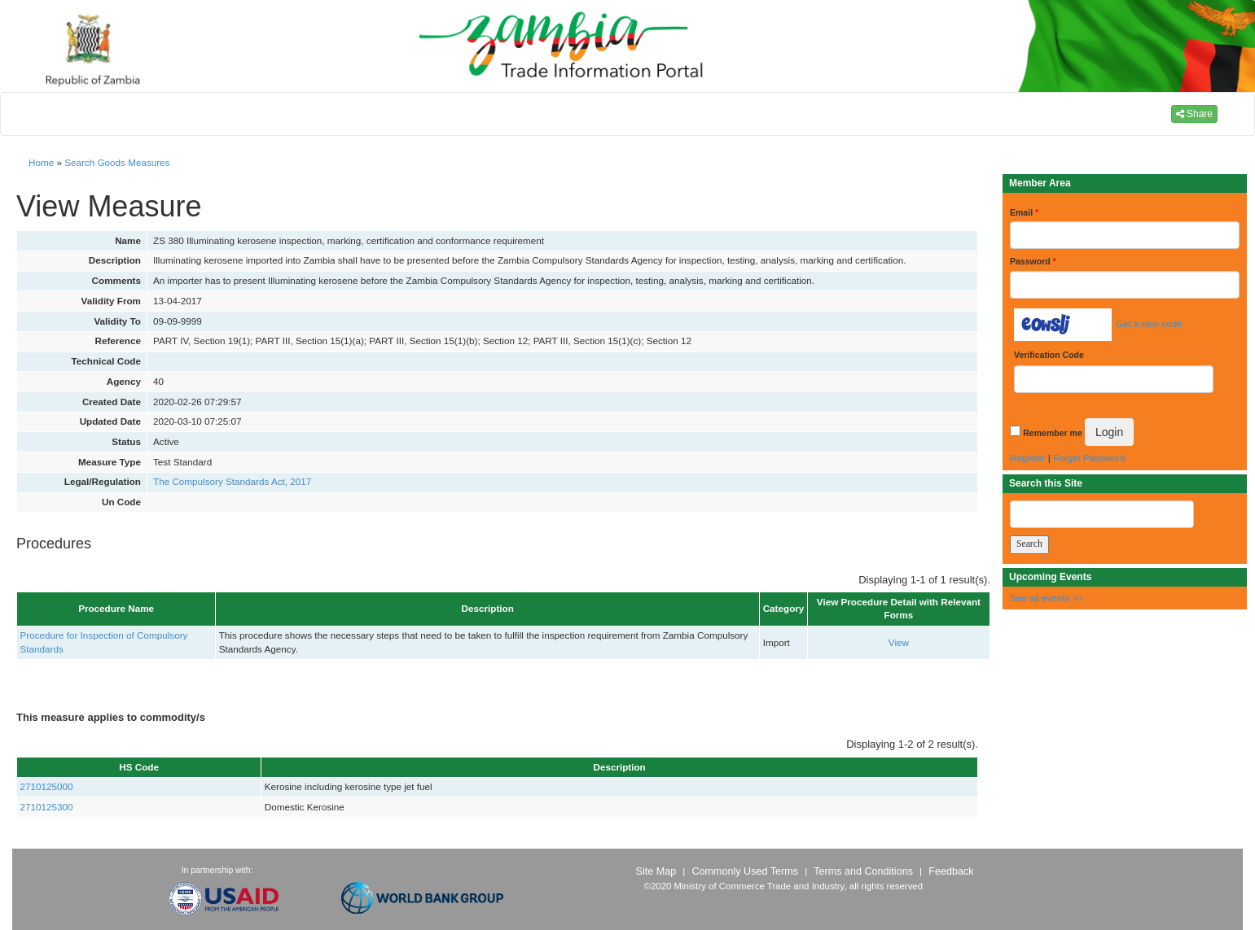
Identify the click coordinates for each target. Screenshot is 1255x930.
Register (1028, 457)
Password (1033, 261)
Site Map (656, 871)
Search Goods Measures (116, 162)
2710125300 (46, 806)
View (899, 642)
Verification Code (1049, 355)
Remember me (1052, 433)
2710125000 (46, 786)
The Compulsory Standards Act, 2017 (232, 481)
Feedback (950, 871)
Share (1194, 114)
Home (41, 162)
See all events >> (1046, 597)
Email (1024, 212)
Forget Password (1089, 457)
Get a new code (1149, 323)
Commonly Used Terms (744, 871)
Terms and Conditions (863, 871)
